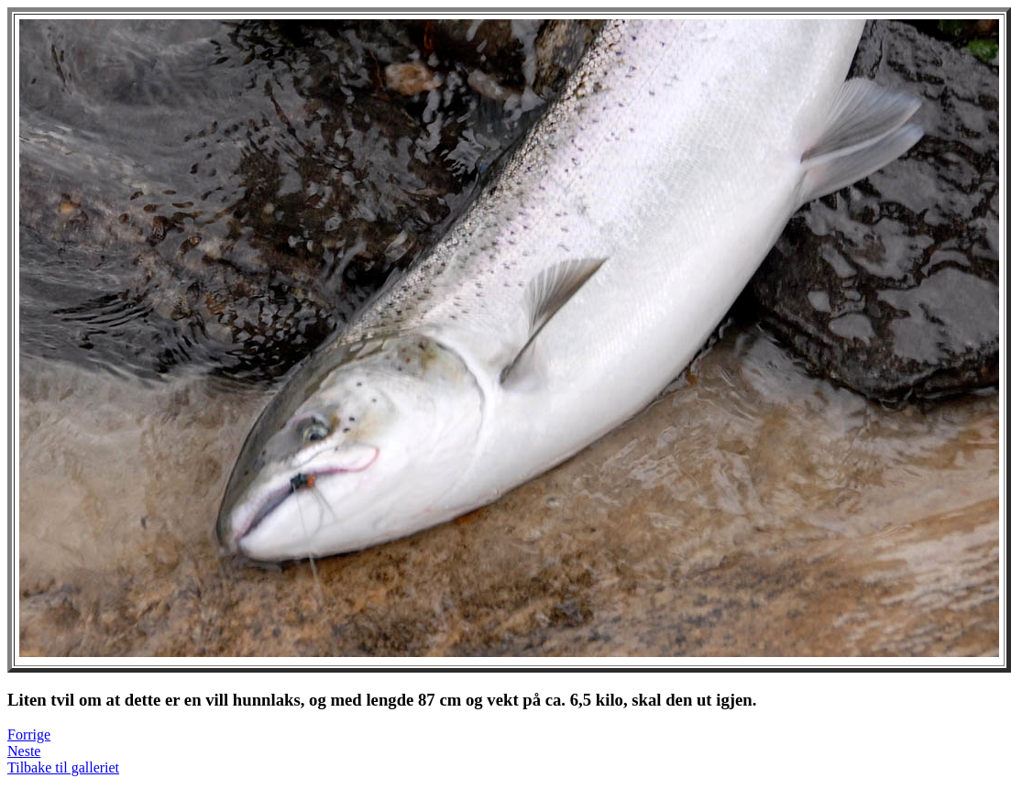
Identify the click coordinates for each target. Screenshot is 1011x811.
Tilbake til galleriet (63, 767)
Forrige (28, 734)
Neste (23, 751)
